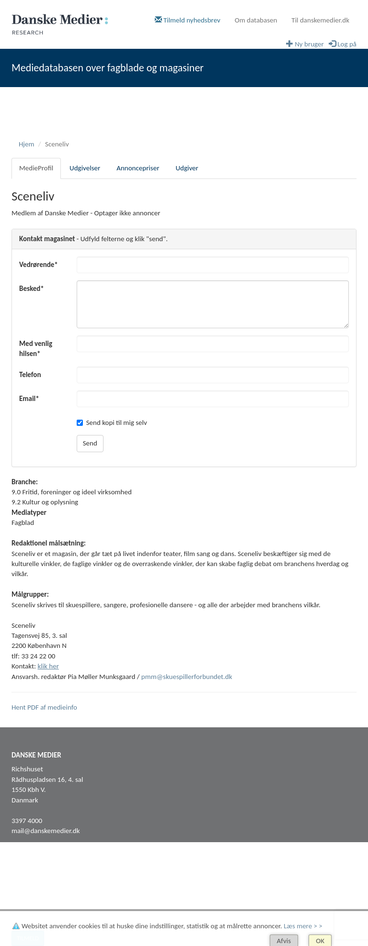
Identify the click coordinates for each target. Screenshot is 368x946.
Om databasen (256, 20)
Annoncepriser (137, 168)
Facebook (25, 878)
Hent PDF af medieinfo (44, 707)
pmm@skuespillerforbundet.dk (186, 676)
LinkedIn (24, 888)
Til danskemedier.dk (320, 20)
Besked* (31, 288)
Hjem (26, 144)
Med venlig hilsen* (35, 348)
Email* (29, 398)
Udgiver (186, 168)
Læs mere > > (303, 926)
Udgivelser (84, 168)
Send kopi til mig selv (112, 422)
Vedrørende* (38, 264)
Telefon (30, 374)
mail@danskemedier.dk (46, 830)
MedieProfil (36, 168)
